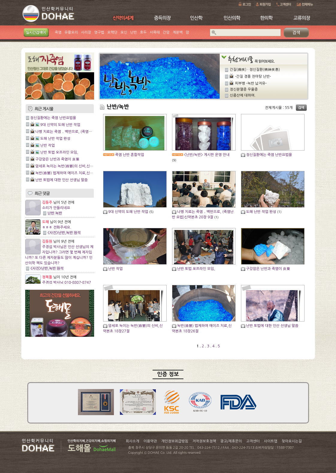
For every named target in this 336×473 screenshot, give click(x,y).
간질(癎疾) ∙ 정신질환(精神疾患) (255, 69)
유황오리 (71, 32)
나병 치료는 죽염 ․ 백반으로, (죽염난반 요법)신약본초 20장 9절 (84, 131)
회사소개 (132, 441)
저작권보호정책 (204, 441)
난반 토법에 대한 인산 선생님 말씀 (61, 180)
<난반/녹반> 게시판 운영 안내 (207, 155)
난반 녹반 (55, 213)
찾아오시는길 (291, 441)
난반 (133, 32)
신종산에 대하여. (243, 95)
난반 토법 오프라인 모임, (59, 152)
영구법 (99, 32)
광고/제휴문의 (231, 441)
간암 (166, 32)
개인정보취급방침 (174, 441)
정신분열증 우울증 (244, 89)
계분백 (178, 32)
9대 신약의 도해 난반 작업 (60, 125)
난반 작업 (47, 145)
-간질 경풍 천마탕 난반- (253, 76)
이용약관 (150, 441)
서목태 (155, 32)
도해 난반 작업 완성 (55, 138)
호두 (143, 32)
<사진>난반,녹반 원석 (64, 233)
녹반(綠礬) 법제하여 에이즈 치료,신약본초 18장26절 (76, 173)
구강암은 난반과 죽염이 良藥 (57, 159)
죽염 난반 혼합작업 (129, 155)
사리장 (86, 32)
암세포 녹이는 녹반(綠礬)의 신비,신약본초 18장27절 (76, 166)
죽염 (58, 32)
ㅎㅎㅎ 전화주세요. (56, 227)
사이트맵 (270, 441)
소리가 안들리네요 (56, 208)
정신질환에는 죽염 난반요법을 (53, 118)
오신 (123, 32)
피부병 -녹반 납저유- (251, 83)
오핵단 (112, 32)
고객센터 (253, 441)
